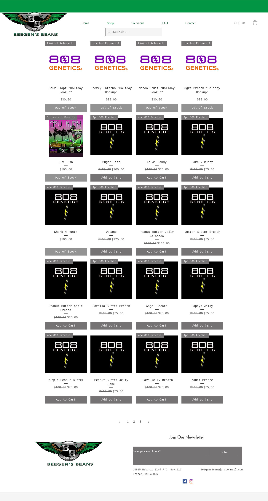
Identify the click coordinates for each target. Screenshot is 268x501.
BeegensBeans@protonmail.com (222, 469)
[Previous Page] (119, 422)
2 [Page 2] (134, 421)
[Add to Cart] (111, 178)
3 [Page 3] (140, 421)
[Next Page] (148, 422)
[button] (255, 22)
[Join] (223, 452)
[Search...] (133, 32)
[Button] (119, 456)
